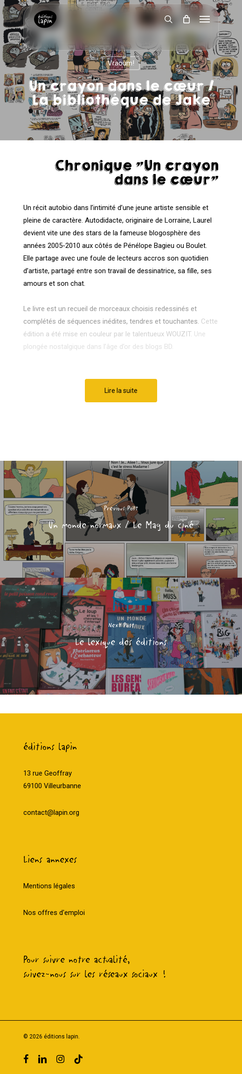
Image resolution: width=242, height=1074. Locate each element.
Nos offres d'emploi (54, 912)
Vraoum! (121, 63)
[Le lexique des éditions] (121, 636)
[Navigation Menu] (205, 19)
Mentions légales (49, 886)
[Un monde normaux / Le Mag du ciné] (121, 519)
